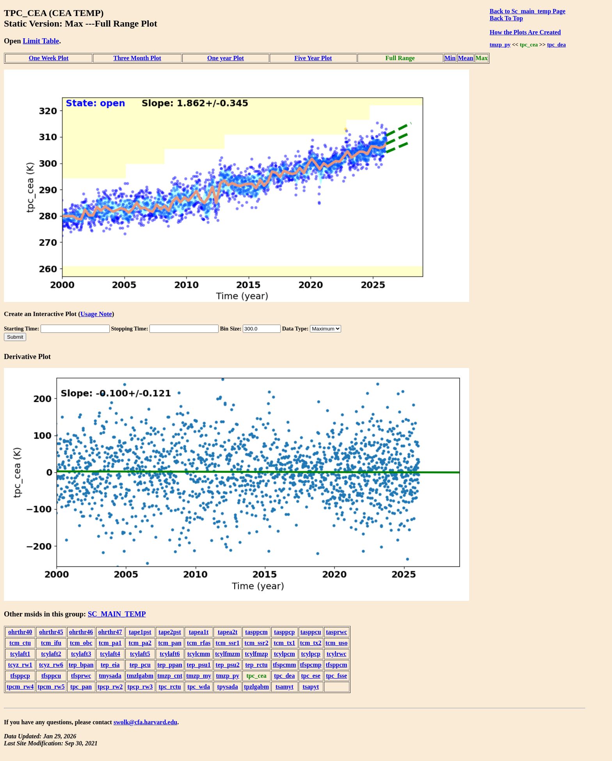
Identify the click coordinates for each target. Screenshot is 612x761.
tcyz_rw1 (20, 664)
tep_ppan (169, 664)
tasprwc (336, 632)
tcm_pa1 (110, 643)
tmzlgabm (140, 675)
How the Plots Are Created (524, 32)
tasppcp (284, 632)
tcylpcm (284, 653)
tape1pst (140, 632)
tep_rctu (256, 664)
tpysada (227, 686)
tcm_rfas (198, 643)
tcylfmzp (256, 653)
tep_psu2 (227, 664)
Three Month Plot (137, 58)
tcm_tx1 (284, 643)
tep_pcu (140, 664)
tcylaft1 (20, 653)
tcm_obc (81, 643)
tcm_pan (169, 643)
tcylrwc (337, 653)
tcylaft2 (51, 653)
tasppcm (256, 632)
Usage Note (96, 314)
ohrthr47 (110, 632)
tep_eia (110, 664)
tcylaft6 (170, 653)
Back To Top (506, 18)
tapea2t (228, 632)
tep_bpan (81, 664)
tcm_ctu (20, 643)
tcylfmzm (227, 653)
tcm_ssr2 (256, 643)
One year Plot (225, 58)
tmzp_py (500, 44)
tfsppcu (51, 675)
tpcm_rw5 (50, 686)
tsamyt (285, 686)
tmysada (110, 675)
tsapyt (310, 686)
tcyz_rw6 (51, 664)
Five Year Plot (313, 58)
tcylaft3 (81, 653)
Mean (465, 58)
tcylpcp (310, 653)
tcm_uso (337, 643)
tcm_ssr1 (227, 643)
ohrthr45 (51, 632)
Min (450, 58)
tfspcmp (311, 664)
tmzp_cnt (169, 675)
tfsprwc (81, 675)
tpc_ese (310, 675)
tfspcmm (284, 664)
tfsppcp (20, 675)
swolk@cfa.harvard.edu (145, 722)
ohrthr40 (20, 632)
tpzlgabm (256, 686)
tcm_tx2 (311, 643)
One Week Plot (49, 58)
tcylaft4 (110, 653)
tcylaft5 (140, 653)
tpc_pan (81, 686)
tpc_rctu (169, 686)
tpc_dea (556, 44)
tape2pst (169, 632)
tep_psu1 (198, 664)
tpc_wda (198, 686)
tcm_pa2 (139, 643)
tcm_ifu (51, 643)
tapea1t (199, 632)
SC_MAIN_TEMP (117, 614)
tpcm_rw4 (20, 686)
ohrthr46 (81, 632)
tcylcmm (198, 653)
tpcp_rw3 (140, 686)
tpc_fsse (336, 675)
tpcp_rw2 (110, 686)
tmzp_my (198, 675)
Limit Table (41, 41)
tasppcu (310, 632)
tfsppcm (336, 664)
